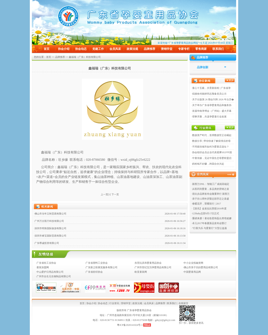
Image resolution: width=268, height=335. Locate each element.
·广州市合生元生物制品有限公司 (53, 276)
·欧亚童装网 (140, 271)
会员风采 (115, 48)
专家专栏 (184, 48)
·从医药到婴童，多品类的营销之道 (210, 189)
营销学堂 (166, 48)
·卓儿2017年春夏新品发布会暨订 (209, 223)
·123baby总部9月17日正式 (205, 213)
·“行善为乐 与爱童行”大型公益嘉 (209, 228)
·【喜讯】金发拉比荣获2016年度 (209, 208)
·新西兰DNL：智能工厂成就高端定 (210, 184)
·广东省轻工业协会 (46, 262)
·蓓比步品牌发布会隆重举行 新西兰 (211, 193)
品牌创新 (202, 67)
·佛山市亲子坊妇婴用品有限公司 (200, 267)
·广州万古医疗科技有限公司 (49, 221)
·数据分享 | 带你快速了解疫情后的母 (211, 141)
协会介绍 (63, 48)
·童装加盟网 (42, 267)
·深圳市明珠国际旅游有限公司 (50, 228)
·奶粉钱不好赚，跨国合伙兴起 (208, 163)
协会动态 (81, 48)
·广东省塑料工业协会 (96, 262)
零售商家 (201, 48)
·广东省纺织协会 (94, 271)
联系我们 (218, 48)
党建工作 (98, 48)
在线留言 (183, 303)
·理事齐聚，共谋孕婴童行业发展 (209, 116)
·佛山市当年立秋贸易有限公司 (50, 213)
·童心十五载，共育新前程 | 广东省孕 (211, 88)
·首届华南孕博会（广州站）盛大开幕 (211, 110)
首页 (46, 48)
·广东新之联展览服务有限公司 (101, 267)
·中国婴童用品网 (192, 271)
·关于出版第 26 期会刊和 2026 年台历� (213, 99)
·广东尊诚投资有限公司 (46, 243)
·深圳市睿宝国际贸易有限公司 (50, 235)
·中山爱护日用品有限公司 (50, 271)
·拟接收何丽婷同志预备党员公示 (209, 93)
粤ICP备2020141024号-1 (130, 325)
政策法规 (132, 48)
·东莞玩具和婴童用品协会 (148, 262)
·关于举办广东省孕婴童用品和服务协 (211, 105)
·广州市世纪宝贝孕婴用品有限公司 (152, 267)
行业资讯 (114, 303)
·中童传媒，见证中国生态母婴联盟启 (211, 158)
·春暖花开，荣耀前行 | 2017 (206, 203)
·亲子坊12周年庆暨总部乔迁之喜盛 (210, 198)
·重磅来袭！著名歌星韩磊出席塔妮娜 (211, 218)
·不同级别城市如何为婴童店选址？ (210, 146)
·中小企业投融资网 (193, 262)
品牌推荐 (149, 48)
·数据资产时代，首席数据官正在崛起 (211, 135)
